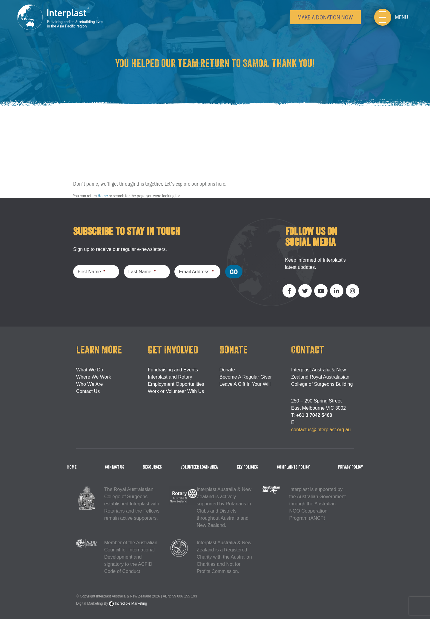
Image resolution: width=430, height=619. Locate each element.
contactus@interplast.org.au (321, 429)
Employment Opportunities (176, 384)
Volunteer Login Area (199, 467)
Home (103, 195)
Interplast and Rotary (170, 376)
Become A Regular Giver (245, 376)
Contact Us (88, 391)
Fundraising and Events (173, 369)
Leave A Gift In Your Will (245, 384)
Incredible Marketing (128, 603)
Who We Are (89, 384)
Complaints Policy (293, 467)
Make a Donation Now (325, 17)
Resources (152, 467)
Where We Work (93, 376)
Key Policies (247, 467)
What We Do (89, 369)
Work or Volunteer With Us (176, 391)
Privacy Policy (350, 467)
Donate (227, 369)
